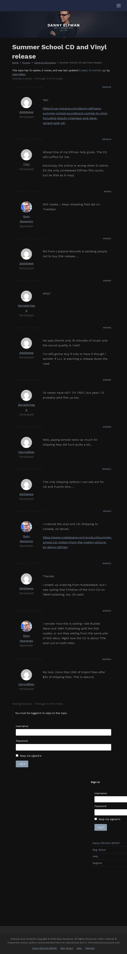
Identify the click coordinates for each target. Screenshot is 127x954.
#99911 (107, 191)
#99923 (107, 611)
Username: (22, 726)
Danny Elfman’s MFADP (44, 948)
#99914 (107, 280)
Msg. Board (67, 948)
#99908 (106, 87)
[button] (119, 5)
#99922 (107, 563)
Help (79, 948)
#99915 (107, 327)
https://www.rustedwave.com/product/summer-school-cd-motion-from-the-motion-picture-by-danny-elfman (77, 542)
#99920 (106, 469)
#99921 (107, 511)
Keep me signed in (31, 755)
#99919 (107, 427)
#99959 (106, 659)
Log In (22, 763)
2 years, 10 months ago (92, 70)
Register (90, 948)
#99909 (106, 139)
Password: (22, 741)
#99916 (107, 380)
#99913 (107, 238)
